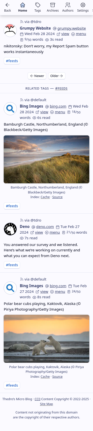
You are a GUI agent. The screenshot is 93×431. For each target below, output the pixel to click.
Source (57, 197)
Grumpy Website (35, 28)
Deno (25, 226)
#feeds (12, 60)
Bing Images (31, 106)
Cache (45, 197)
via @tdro (30, 21)
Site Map (46, 404)
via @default (33, 99)
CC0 (37, 399)
